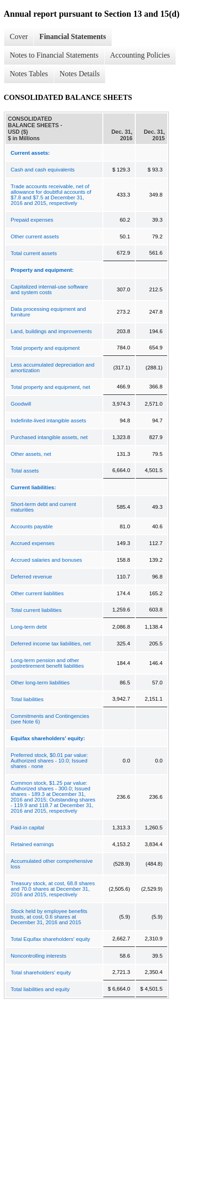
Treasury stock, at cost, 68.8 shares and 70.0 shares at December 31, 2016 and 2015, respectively (53, 889)
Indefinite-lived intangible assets (48, 420)
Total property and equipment (45, 348)
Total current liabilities (36, 610)
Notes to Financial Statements (54, 55)
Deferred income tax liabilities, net (51, 643)
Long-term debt (29, 627)
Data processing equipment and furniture (48, 311)
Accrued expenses (33, 543)
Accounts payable (32, 526)
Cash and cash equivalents (43, 169)
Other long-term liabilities (40, 682)
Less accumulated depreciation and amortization (52, 367)
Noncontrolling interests (38, 956)
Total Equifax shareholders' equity (50, 939)
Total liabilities (27, 699)
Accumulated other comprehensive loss (52, 863)
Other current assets (35, 236)
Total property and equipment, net (50, 387)
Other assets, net (31, 454)
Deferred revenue (31, 576)
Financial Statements (72, 36)
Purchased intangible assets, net (49, 437)
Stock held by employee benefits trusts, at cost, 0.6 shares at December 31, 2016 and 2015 (49, 916)
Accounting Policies (140, 55)
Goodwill (21, 404)
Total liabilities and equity (40, 989)
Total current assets (34, 253)
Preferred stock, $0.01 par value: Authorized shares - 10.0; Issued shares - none (49, 760)
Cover (19, 36)
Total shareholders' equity (41, 972)
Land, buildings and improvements (51, 331)
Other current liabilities (37, 593)
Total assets (25, 470)
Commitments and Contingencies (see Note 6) (50, 718)
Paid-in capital (27, 827)
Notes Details (80, 74)
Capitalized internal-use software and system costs (49, 289)
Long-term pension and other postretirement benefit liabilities (47, 663)
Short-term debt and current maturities (43, 507)
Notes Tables (29, 74)
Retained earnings (32, 844)
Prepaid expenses (32, 220)
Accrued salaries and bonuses (46, 560)
